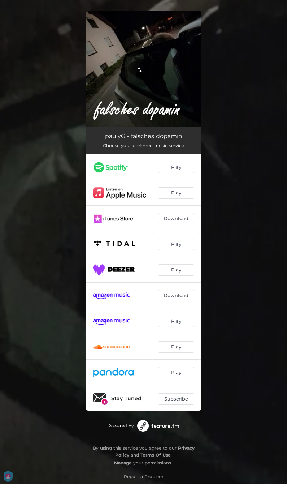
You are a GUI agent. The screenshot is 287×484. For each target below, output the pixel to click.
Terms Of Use (155, 455)
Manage (123, 463)
